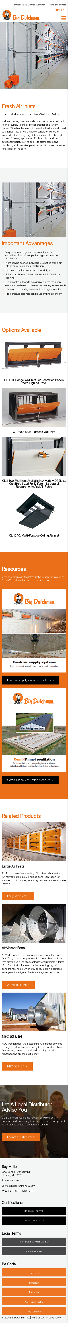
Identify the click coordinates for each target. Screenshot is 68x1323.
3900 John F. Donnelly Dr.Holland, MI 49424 (16, 1173)
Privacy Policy (53, 1317)
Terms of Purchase (57, 4)
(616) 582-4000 (11, 1180)
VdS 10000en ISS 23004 (34, 1211)
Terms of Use (37, 1317)
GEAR (60, 9)
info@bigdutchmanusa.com (18, 1185)
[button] (6, 209)
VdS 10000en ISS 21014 (34, 1220)
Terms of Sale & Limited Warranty (29, 4)
